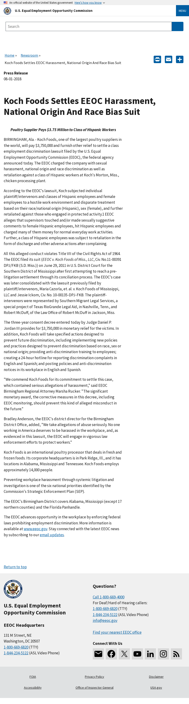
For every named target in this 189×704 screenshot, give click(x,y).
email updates (52, 534)
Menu (182, 11)
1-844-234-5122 (16, 653)
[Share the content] (179, 59)
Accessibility (33, 687)
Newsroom (29, 55)
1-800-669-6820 (16, 647)
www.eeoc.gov (35, 528)
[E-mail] (168, 59)
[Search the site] (89, 26)
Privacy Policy (94, 677)
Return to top (15, 566)
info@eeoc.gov (105, 620)
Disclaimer (156, 677)
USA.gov (156, 687)
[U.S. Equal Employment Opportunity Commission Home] (84, 10)
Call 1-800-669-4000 (108, 597)
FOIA (33, 677)
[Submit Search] (177, 26)
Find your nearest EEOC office (117, 632)
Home (9, 55)
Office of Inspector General (94, 687)
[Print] (157, 59)
